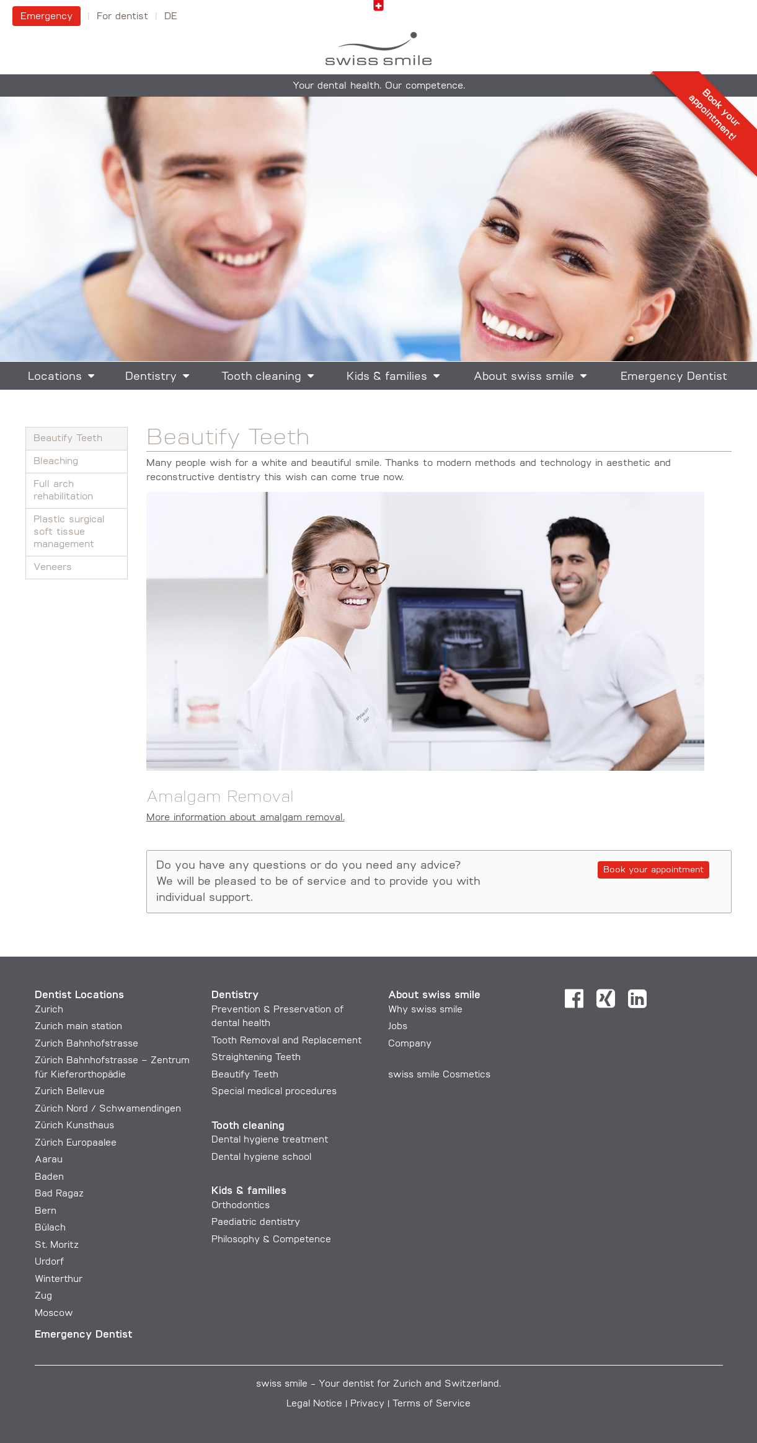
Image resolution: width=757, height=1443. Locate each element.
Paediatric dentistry (255, 1222)
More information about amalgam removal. (245, 818)
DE (170, 17)
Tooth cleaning (261, 377)
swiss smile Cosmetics (439, 1075)
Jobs (397, 1027)
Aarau (49, 1160)
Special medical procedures (274, 1092)
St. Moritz (57, 1245)
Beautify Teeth (67, 439)
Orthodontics (240, 1206)
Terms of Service (431, 1404)
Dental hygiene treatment (269, 1140)
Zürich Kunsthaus (74, 1126)
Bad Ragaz (59, 1194)
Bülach (50, 1228)
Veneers (52, 567)
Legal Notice (314, 1404)
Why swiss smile (425, 1010)
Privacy (367, 1404)
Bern (45, 1211)
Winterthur (58, 1279)
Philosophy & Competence (271, 1240)
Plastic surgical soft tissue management (69, 532)
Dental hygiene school (261, 1157)
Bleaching (55, 462)
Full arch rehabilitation (63, 491)
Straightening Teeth (256, 1058)
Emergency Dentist (674, 377)
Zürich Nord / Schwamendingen (108, 1109)
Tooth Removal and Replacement (286, 1041)
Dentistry (151, 377)
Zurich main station (78, 1027)
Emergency (46, 17)
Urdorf (49, 1262)
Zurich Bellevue (70, 1092)
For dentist (122, 17)
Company (410, 1044)
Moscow (54, 1313)
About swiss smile (524, 377)
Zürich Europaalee (76, 1143)
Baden (49, 1177)
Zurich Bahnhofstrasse (86, 1044)
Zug (43, 1296)
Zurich (49, 1010)
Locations (55, 377)
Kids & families (387, 377)
